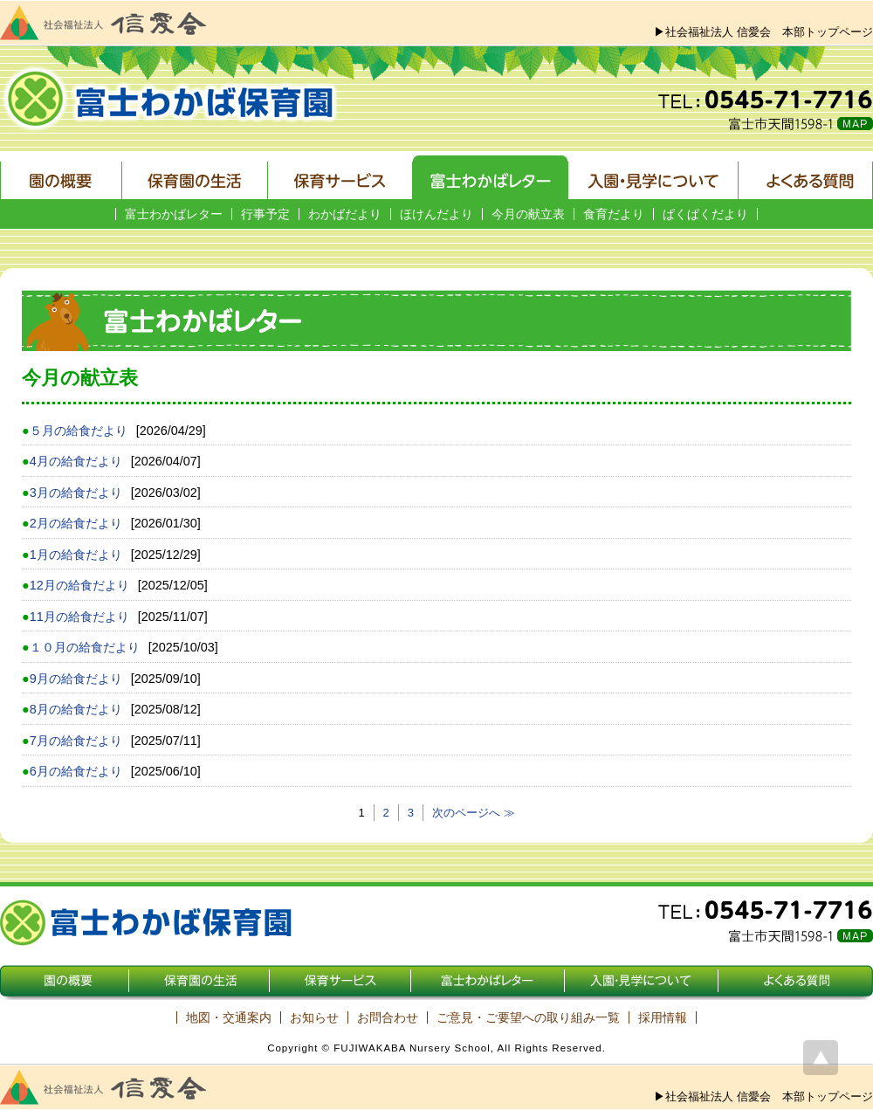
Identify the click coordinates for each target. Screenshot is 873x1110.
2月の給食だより (76, 523)
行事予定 (265, 214)
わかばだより (345, 214)
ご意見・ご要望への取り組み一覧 (528, 1017)
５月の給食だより (78, 431)
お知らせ (314, 1017)
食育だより (613, 214)
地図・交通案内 (229, 1017)
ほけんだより (436, 214)
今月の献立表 (528, 214)
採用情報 (662, 1017)
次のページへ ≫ (473, 812)
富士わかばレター (174, 214)
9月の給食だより (76, 679)
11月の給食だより (79, 617)
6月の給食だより (76, 771)
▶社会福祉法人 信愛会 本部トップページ (763, 31)
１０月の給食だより (85, 647)
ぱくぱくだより (705, 214)
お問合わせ (387, 1017)
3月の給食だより (76, 493)
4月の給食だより (76, 461)
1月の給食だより (76, 555)
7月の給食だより (76, 741)
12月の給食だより (79, 585)
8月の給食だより (76, 709)
